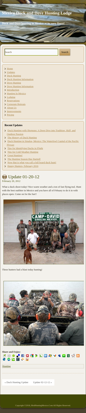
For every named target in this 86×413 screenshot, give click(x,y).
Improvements (14, 111)
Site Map (5, 399)
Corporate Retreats (16, 104)
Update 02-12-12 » (42, 382)
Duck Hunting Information (20, 79)
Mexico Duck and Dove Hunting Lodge (37, 13)
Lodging (11, 97)
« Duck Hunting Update (16, 382)
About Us (11, 107)
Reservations (13, 100)
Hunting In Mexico (16, 93)
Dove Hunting (14, 82)
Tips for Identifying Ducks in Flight (25, 148)
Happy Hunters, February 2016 (22, 166)
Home (10, 68)
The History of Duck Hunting (22, 137)
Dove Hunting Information (20, 86)
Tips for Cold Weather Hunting (22, 151)
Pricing (10, 114)
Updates (11, 72)
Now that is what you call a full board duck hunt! (31, 162)
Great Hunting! (15, 155)
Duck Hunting (14, 75)
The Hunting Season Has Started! (24, 159)
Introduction (13, 89)
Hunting (6, 366)
